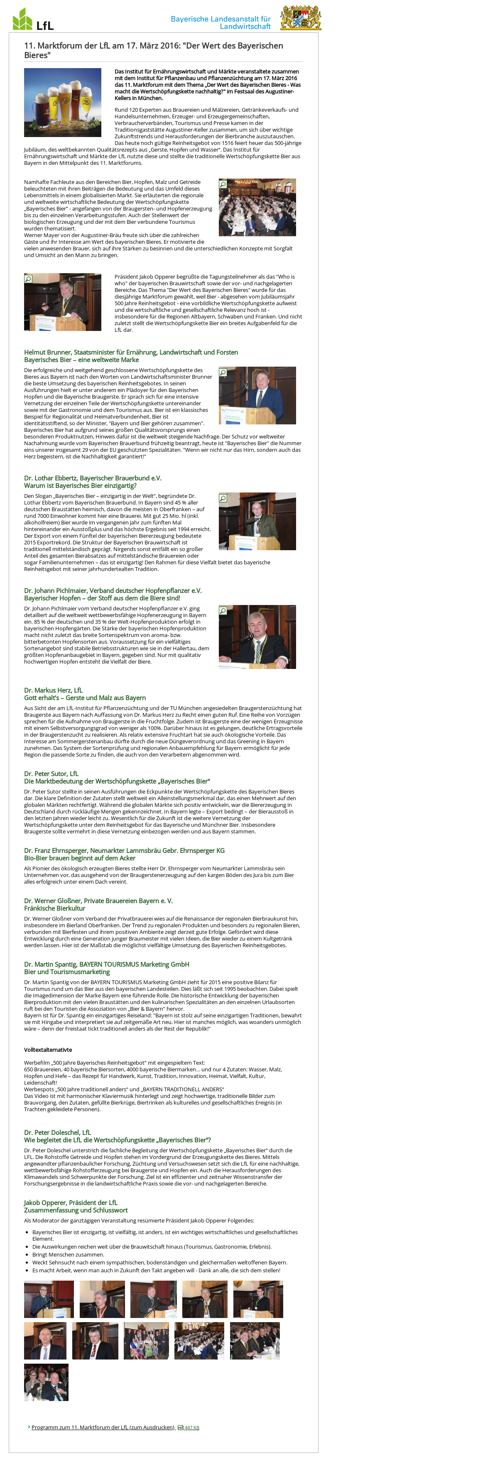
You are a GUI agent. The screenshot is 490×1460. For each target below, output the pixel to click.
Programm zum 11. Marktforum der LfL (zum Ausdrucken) (115, 1427)
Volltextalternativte (48, 1049)
